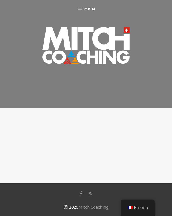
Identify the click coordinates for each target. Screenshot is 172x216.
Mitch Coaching (93, 207)
